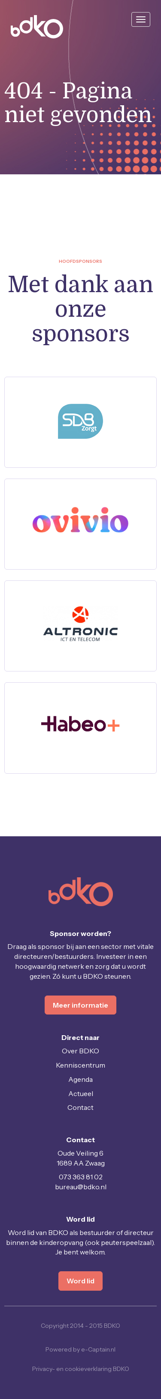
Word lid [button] (80, 1280)
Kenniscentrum (80, 1065)
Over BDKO (80, 1050)
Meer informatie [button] (80, 1005)
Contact (80, 1107)
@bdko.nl (80, 1186)
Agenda (80, 1079)
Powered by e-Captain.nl (80, 1349)
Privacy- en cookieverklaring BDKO (80, 1369)
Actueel (80, 1093)
